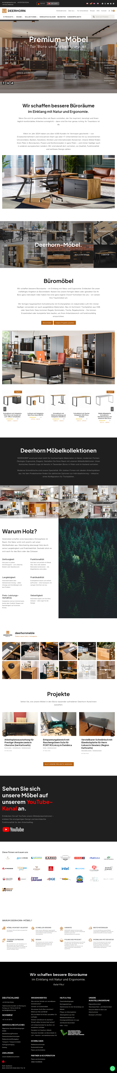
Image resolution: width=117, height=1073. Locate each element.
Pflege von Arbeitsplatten (68, 1012)
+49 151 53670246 (23, 2)
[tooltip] (3, 83)
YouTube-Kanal (27, 805)
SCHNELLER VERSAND (43, 928)
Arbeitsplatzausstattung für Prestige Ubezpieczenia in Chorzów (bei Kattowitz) (57, 742)
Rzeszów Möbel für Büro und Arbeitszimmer (98, 1011)
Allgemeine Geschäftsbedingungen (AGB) (13, 1030)
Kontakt (104, 11)
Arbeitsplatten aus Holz (67, 1015)
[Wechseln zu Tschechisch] (97, 3)
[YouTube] (108, 3)
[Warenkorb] (113, 11)
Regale (112, 70)
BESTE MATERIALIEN (100, 928)
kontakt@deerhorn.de (9, 2)
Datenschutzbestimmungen (11, 1036)
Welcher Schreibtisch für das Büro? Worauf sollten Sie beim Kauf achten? (43, 1021)
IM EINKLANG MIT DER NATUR (103, 939)
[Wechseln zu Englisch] (94, 3)
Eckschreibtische (109, 65)
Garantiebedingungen (67, 1001)
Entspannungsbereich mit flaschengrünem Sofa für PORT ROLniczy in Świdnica (95, 742)
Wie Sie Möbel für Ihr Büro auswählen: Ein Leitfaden (44, 1016)
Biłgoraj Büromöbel (95, 1004)
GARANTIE (68, 928)
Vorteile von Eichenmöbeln (39, 1006)
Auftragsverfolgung (8, 1044)
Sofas (83, 748)
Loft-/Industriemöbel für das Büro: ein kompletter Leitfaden (43, 1026)
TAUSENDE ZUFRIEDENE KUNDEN (15, 940)
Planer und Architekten (38, 1050)
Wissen (92, 11)
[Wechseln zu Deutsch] (91, 3)
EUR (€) (42, 3)
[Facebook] (102, 3)
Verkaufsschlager (47, 17)
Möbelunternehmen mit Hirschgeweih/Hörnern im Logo (69, 1019)
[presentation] (20, 724)
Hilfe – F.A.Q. (64, 1025)
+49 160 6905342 (7, 4)
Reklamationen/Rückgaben (10, 1039)
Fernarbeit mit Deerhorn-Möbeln (41, 1030)
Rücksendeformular (37, 1047)
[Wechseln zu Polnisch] (87, 3)
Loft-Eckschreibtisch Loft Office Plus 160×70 (12, 414)
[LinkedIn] (113, 3)
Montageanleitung (65, 1004)
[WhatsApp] (112, 1068)
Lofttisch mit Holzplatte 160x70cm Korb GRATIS (58, 414)
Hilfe (98, 11)
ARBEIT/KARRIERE (36, 1062)
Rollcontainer (110, 75)
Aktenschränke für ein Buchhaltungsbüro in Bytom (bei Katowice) (18, 742)
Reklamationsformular (38, 1044)
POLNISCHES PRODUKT (72, 939)
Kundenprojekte (74, 17)
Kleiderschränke (110, 68)
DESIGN (38, 939)
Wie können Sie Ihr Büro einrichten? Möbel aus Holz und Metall (42, 1011)
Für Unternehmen (82, 11)
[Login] (109, 10)
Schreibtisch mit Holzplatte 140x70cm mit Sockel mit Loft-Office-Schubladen (35, 415)
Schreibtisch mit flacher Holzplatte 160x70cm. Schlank (105, 415)
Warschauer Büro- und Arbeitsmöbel (100, 1007)
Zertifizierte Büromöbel (67, 1023)
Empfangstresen (35, 254)
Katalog (4, 1047)
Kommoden (111, 73)
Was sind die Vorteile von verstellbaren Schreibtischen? (43, 1003)
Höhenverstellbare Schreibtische (104, 63)
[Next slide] (112, 409)
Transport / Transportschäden (11, 1042)
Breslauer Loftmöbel (95, 1015)
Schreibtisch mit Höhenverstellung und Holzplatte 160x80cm (81, 415)
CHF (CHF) (54, 3)
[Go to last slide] (4, 409)
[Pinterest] (110, 3)
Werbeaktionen (61, 11)
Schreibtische (110, 60)
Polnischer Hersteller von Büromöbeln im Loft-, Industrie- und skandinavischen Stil (44, 1034)
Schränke (82, 231)
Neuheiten (61, 17)
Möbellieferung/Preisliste (10, 1033)
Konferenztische (109, 78)
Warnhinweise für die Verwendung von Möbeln (72, 1008)
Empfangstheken (109, 80)
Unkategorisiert (26, 748)
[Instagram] (105, 3)
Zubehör (112, 83)
